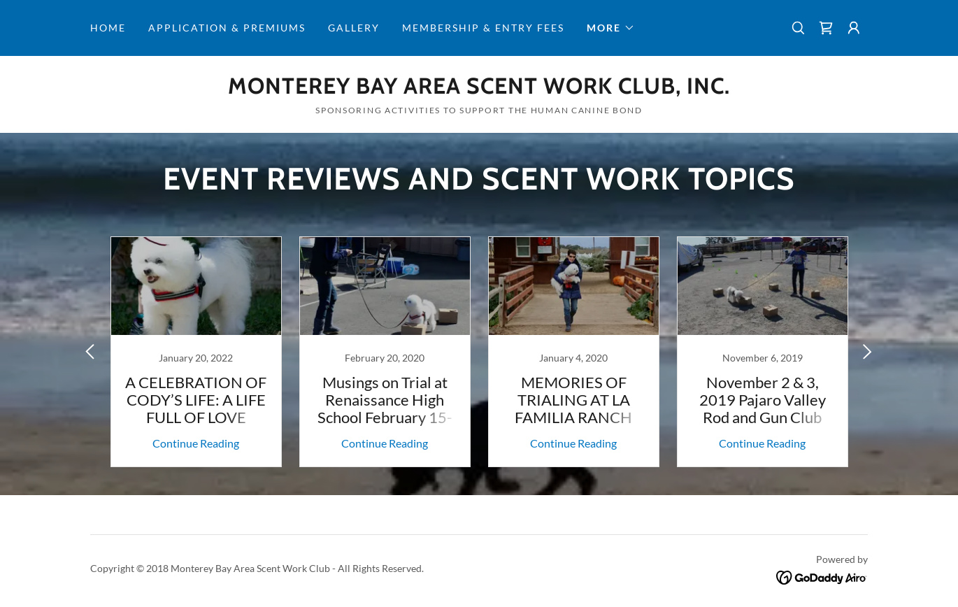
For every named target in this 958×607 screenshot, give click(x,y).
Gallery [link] (354, 28)
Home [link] (108, 28)
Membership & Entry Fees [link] (483, 28)
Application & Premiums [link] (227, 28)
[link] (826, 28)
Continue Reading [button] (195, 443)
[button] (611, 28)
